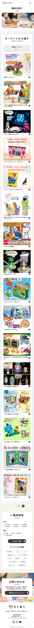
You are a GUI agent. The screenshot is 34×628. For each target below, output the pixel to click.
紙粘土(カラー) (11, 555)
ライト (18, 551)
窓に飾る (17, 558)
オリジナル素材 (22, 555)
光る (25, 558)
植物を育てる (22, 565)
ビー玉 (9, 558)
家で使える (17, 49)
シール (25, 551)
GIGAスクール (11, 565)
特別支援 (22, 562)
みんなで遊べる (13, 562)
